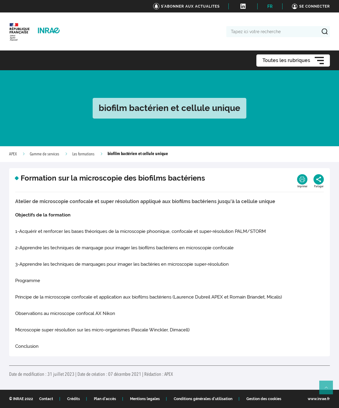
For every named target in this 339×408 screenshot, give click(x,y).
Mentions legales (145, 399)
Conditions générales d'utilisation (203, 399)
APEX (13, 154)
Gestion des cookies (263, 399)
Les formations (83, 154)
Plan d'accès (105, 399)
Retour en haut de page (328, 390)
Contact (46, 399)
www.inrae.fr (319, 399)
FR (269, 6)
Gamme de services (44, 154)
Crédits (73, 399)
